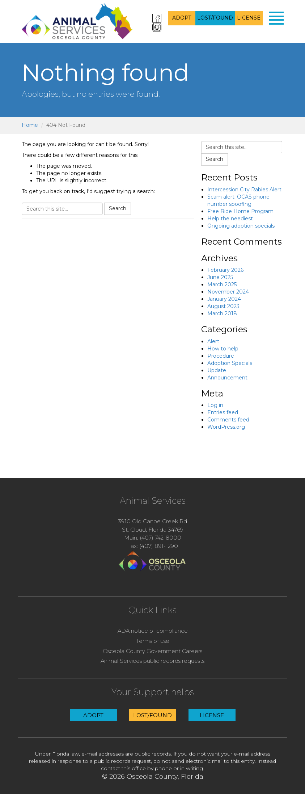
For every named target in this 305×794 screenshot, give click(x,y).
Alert (213, 341)
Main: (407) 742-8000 (152, 537)
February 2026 (225, 270)
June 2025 (220, 277)
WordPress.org (226, 427)
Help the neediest (230, 218)
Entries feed (222, 412)
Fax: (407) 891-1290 (152, 546)
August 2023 (223, 306)
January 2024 (224, 299)
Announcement (227, 377)
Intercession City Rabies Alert (244, 189)
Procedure (220, 356)
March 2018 (222, 313)
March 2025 (222, 284)
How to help (222, 348)
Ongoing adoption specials (241, 226)
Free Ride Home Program (240, 211)
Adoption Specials (229, 363)
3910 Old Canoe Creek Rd (152, 521)
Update (216, 370)
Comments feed (228, 419)
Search (117, 208)
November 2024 (228, 291)
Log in (215, 405)
